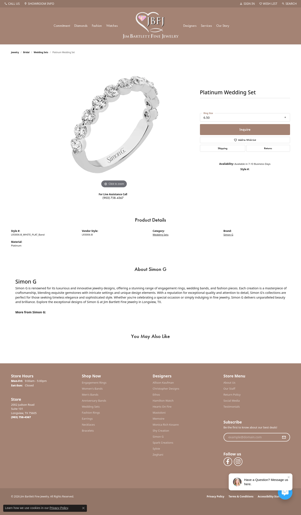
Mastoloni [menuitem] (159, 412)
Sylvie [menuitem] (156, 448)
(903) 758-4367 (113, 198)
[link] (12, 3)
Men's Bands (90, 394)
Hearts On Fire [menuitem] (162, 406)
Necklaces (88, 424)
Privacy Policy (215, 496)
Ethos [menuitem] (156, 394)
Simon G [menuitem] (158, 436)
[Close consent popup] (83, 508)
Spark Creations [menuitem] (163, 442)
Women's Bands (92, 388)
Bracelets (88, 430)
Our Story (222, 25)
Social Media (232, 400)
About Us (230, 382)
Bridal (26, 52)
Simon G (228, 234)
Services (206, 25)
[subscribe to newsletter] (284, 437)
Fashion (97, 25)
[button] (247, 3)
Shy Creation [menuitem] (161, 430)
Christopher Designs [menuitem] (166, 388)
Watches (112, 25)
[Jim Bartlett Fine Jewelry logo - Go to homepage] (150, 25)
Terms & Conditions (240, 496)
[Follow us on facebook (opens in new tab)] (228, 461)
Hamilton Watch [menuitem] (163, 400)
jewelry (15, 52)
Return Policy (232, 394)
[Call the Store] (21, 417)
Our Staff (229, 388)
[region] (114, 124)
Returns (268, 148)
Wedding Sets (41, 52)
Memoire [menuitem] (159, 418)
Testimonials (232, 406)
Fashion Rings (91, 412)
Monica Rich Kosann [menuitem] (166, 424)
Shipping (222, 148)
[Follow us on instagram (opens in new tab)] (238, 461)
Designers (190, 25)
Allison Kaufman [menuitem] (163, 382)
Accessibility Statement (273, 496)
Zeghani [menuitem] (158, 454)
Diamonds (81, 25)
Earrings (87, 418)
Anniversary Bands (94, 400)
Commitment (62, 25)
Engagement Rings (94, 382)
